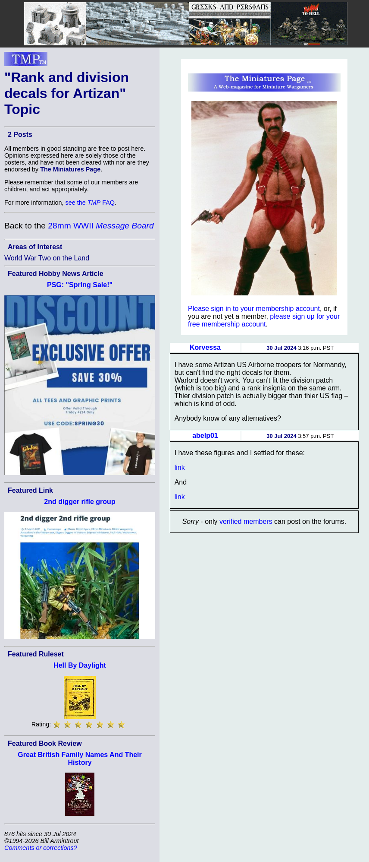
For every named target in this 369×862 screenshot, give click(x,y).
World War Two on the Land (46, 258)
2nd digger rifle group (79, 501)
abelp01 (205, 435)
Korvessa (205, 347)
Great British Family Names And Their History (79, 758)
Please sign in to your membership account (254, 308)
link (180, 467)
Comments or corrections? (40, 847)
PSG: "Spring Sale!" (80, 284)
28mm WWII (100, 225)
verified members (245, 521)
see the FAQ (90, 202)
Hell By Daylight (79, 665)
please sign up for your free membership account (264, 320)
